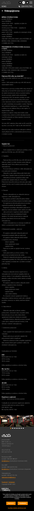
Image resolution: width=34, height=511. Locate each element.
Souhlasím (22, 503)
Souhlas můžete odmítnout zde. (17, 508)
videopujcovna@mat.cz (9, 477)
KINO (4, 6)
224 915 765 (26, 6)
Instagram (12, 482)
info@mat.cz (5, 461)
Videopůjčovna (10, 11)
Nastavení (11, 503)
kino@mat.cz (6, 469)
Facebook (5, 482)
